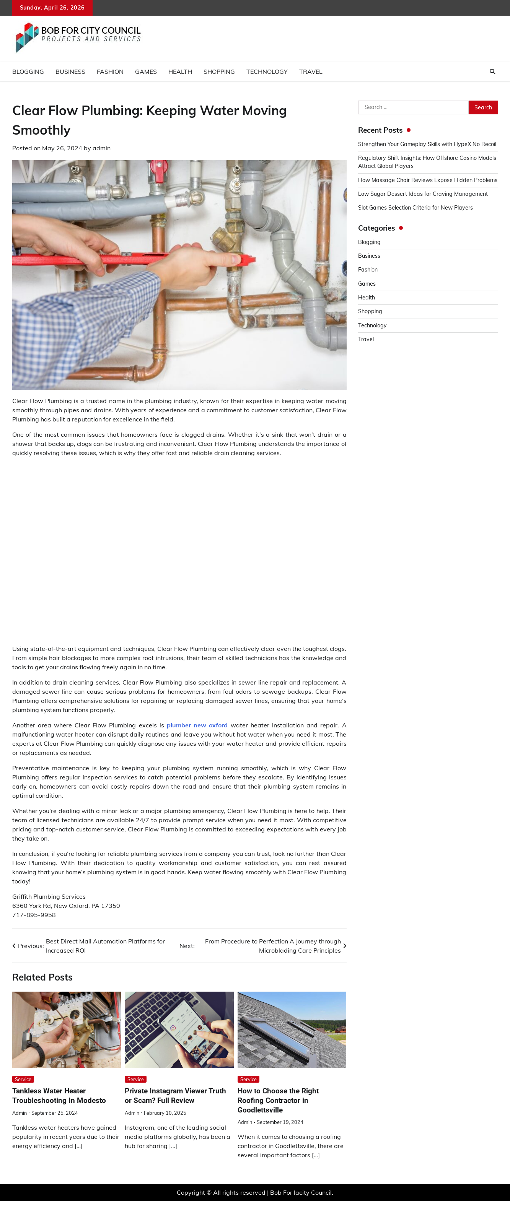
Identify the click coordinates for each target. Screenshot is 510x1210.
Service (23, 1079)
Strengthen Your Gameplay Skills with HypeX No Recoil (427, 144)
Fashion (110, 71)
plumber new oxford (197, 725)
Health (180, 71)
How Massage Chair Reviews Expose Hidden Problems (428, 180)
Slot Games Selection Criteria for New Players (415, 207)
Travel (311, 71)
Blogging (28, 71)
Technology (267, 71)
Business (70, 71)
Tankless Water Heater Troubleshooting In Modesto (59, 1095)
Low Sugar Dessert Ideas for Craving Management (423, 193)
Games (146, 71)
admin (102, 148)
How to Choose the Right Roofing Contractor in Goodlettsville (278, 1100)
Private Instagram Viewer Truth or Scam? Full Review (175, 1095)
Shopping (219, 71)
